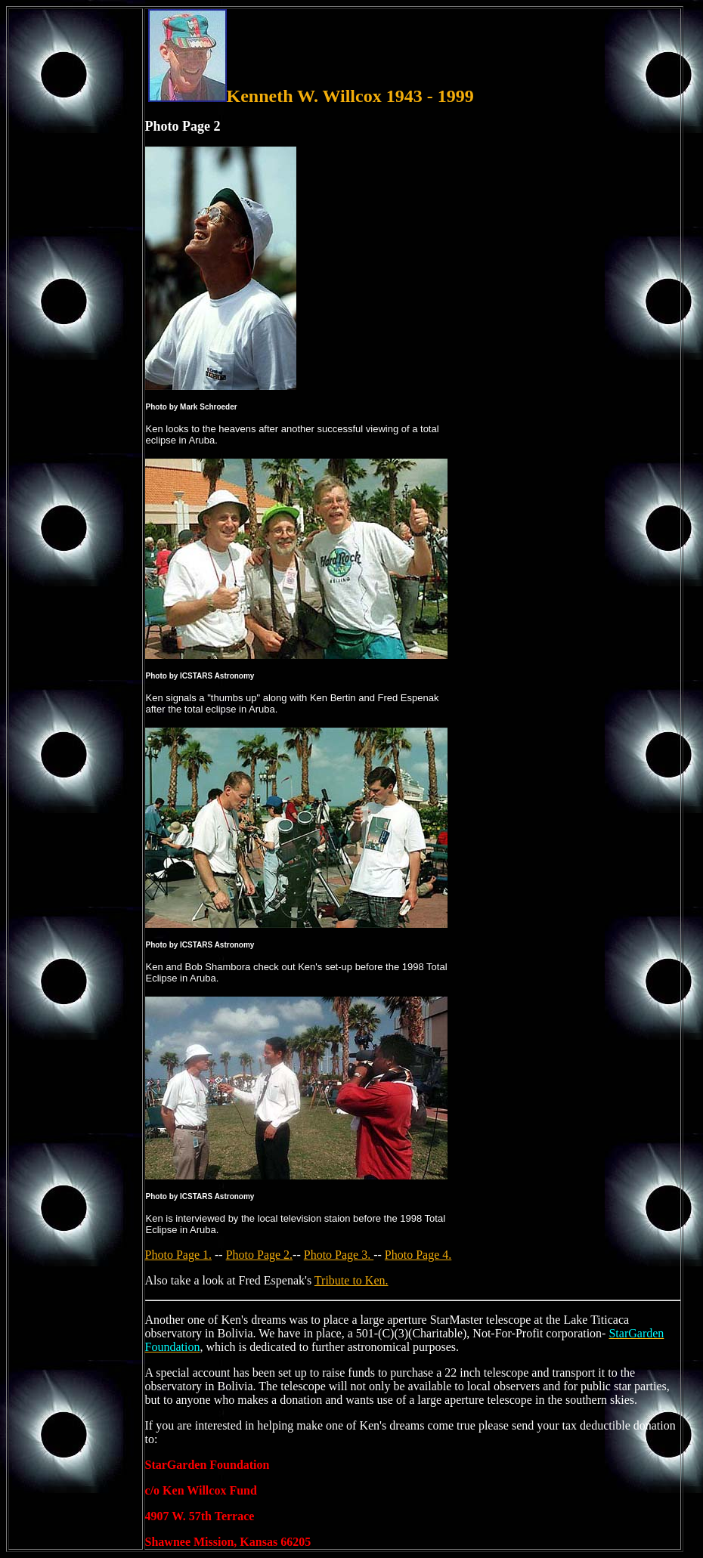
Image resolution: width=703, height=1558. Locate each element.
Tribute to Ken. (351, 1280)
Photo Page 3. (338, 1254)
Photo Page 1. (178, 1254)
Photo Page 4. (418, 1254)
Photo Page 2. (259, 1254)
